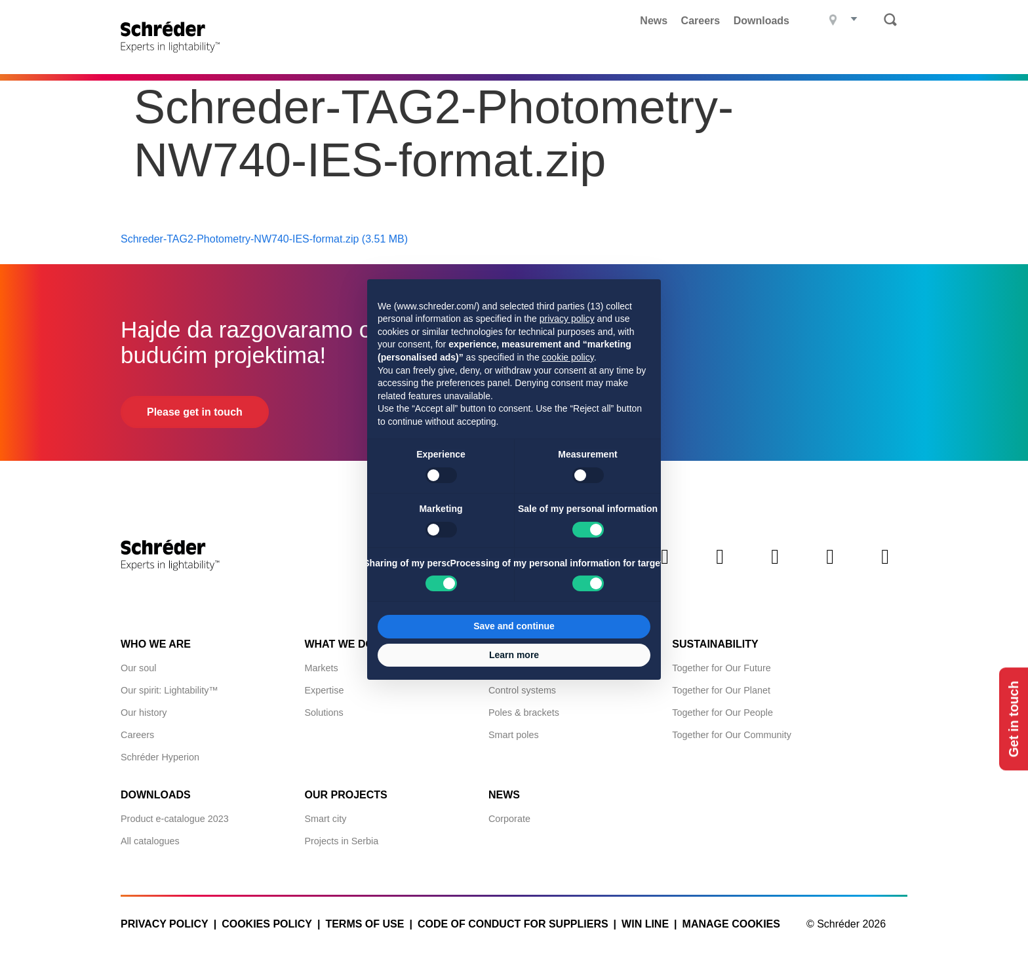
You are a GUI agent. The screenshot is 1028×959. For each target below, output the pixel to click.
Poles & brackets (523, 712)
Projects (488, 55)
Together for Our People (722, 712)
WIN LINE (645, 924)
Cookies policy (267, 924)
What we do (571, 55)
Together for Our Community (731, 735)
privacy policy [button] (567, 318)
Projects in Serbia (341, 841)
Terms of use (364, 924)
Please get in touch (195, 412)
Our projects (345, 794)
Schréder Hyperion (160, 757)
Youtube (885, 568)
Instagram (830, 568)
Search (890, 19)
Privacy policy (164, 924)
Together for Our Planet (721, 690)
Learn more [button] (514, 655)
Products (409, 55)
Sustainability (715, 644)
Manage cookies (731, 924)
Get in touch (1013, 719)
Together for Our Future (721, 668)
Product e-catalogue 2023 (175, 818)
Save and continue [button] (514, 626)
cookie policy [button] (568, 357)
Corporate (509, 818)
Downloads (761, 20)
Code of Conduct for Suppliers (513, 924)
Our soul (138, 668)
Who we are (156, 644)
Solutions (323, 712)
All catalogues (150, 841)
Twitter (720, 568)
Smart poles (513, 735)
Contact (882, 55)
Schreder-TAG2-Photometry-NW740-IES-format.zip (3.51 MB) (264, 239)
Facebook (775, 568)
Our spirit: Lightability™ (169, 690)
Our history (144, 712)
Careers (701, 20)
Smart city (325, 818)
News (653, 20)
